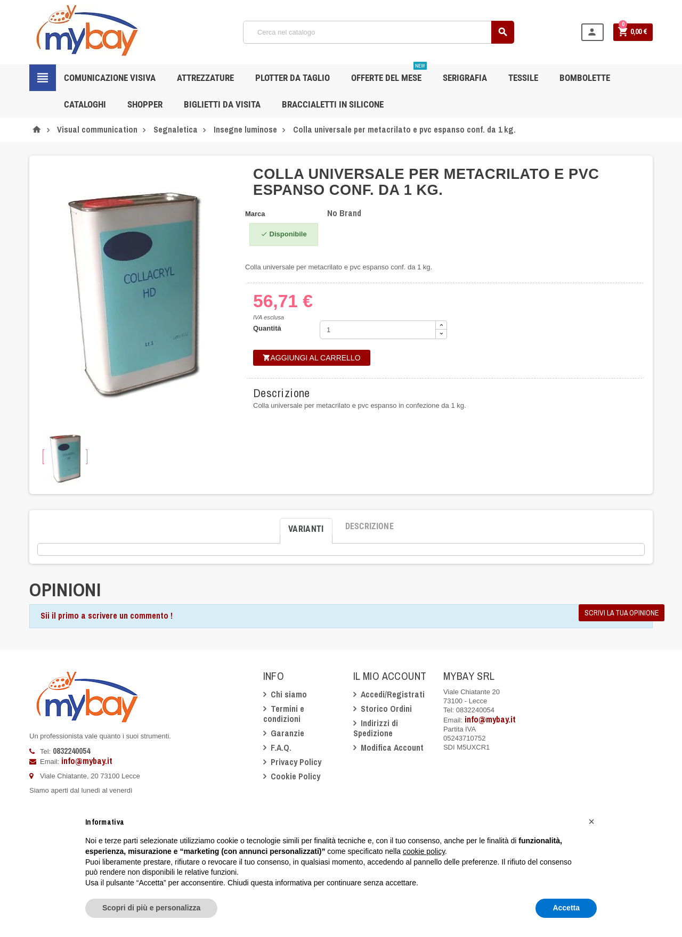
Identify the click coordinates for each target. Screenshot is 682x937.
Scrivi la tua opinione (621, 613)
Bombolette (584, 77)
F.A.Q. (281, 747)
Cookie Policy (295, 776)
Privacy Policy (296, 762)
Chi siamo (289, 694)
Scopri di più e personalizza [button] (151, 907)
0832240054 (71, 751)
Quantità (267, 328)
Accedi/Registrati (393, 694)
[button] (591, 821)
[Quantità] (378, 329)
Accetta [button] (566, 907)
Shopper (145, 104)
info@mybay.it (86, 761)
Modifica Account (392, 747)
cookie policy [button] (424, 851)
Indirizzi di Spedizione (375, 728)
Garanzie (287, 733)
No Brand (344, 213)
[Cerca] (378, 32)
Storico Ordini (386, 708)
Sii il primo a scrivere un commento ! (106, 615)
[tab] (306, 526)
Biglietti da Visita (222, 104)
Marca (255, 214)
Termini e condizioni (283, 714)
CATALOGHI (85, 104)
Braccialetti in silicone (333, 104)
